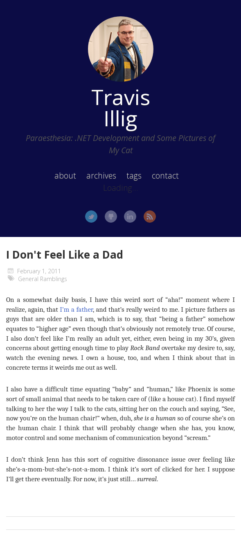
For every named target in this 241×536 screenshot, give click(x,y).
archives (101, 175)
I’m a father (76, 309)
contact (165, 175)
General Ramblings (42, 279)
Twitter (91, 216)
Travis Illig (120, 107)
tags (134, 175)
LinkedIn (130, 216)
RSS (150, 216)
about (65, 175)
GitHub (111, 216)
